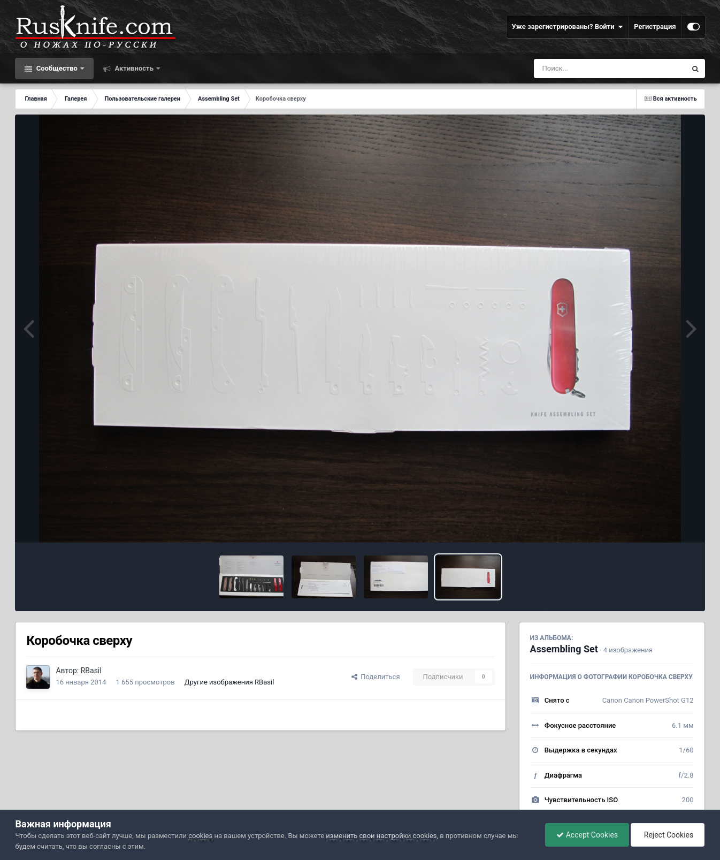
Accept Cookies (587, 835)
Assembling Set (564, 648)
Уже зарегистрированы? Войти (567, 27)
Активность (134, 68)
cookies (200, 836)
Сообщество (56, 68)
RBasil (91, 670)
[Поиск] (590, 68)
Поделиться (375, 677)
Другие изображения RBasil (229, 682)
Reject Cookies (667, 835)
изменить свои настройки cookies (381, 836)
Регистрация (655, 26)
